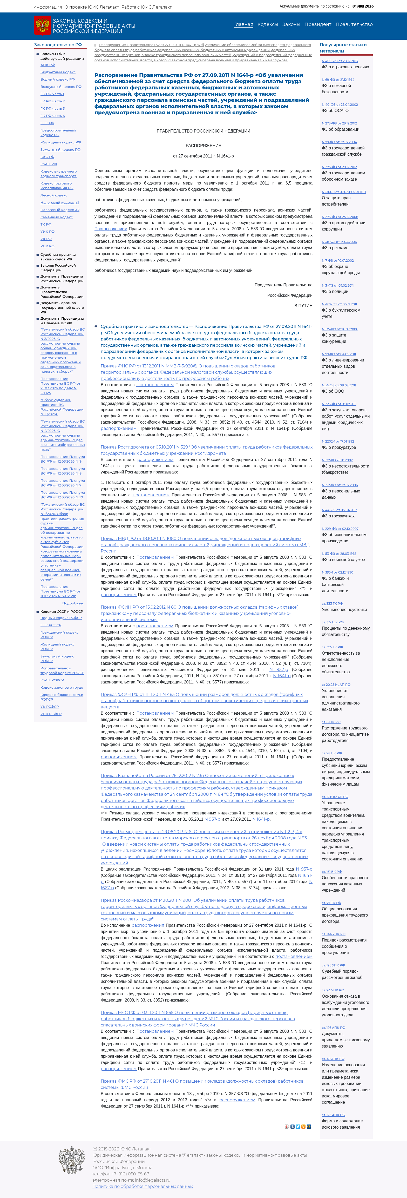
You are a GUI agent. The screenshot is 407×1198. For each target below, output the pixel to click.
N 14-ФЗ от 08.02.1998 (339, 385)
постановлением (151, 494)
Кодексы (267, 24)
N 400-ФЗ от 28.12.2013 (340, 61)
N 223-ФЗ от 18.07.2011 (339, 404)
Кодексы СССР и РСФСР (61, 611)
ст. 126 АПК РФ (333, 1028)
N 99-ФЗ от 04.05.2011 (339, 354)
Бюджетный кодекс (58, 72)
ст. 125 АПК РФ (333, 1115)
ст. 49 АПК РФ (333, 1059)
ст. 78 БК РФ (332, 753)
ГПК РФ (47, 123)
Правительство (354, 24)
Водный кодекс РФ (57, 79)
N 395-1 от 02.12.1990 (337, 572)
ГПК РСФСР (50, 625)
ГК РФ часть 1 (52, 94)
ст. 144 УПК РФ (333, 934)
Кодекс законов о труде (61, 687)
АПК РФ (47, 65)
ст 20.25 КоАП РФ (336, 685)
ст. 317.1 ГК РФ (333, 622)
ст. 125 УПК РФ (333, 965)
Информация (47, 7)
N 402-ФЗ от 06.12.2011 (339, 304)
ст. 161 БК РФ (332, 872)
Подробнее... (73, 603)
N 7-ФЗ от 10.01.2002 (338, 260)
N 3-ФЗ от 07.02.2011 (338, 285)
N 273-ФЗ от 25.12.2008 (340, 217)
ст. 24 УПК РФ (333, 990)
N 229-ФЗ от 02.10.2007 (340, 529)
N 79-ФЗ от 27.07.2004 (339, 142)
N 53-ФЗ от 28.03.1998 (339, 554)
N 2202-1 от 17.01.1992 (338, 441)
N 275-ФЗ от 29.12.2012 (339, 167)
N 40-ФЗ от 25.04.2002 (340, 105)
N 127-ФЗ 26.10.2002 (337, 460)
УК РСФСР (49, 707)
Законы (291, 24)
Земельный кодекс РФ (60, 149)
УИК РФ (47, 231)
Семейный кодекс (56, 217)
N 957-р (278, 669)
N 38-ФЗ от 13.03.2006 (339, 242)
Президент (317, 24)
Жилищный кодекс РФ (60, 142)
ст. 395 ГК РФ (332, 647)
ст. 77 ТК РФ (331, 903)
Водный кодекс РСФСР (61, 618)
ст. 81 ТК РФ (331, 722)
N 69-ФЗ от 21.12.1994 (338, 80)
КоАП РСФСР (52, 680)
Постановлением (110, 229)
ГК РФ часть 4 (52, 116)
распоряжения (148, 925)
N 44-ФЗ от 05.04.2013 (339, 510)
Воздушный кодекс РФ (61, 86)
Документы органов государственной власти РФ (62, 307)
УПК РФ (47, 246)
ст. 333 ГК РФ (332, 603)
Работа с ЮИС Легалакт (146, 7)
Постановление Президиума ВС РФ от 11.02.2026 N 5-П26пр (60, 591)
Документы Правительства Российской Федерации (62, 292)
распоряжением (119, 428)
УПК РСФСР (51, 714)
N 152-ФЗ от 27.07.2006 (340, 485)
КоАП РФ (48, 164)
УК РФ (46, 239)
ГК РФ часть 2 (52, 101)
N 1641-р (282, 675)
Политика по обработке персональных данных (142, 1186)
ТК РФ (45, 224)
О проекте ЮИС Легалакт (92, 7)
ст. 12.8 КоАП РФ (335, 797)
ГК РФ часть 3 (52, 108)
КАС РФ (47, 157)
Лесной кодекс (53, 195)
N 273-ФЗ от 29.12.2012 (339, 123)
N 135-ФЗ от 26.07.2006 (340, 329)
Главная (243, 24)
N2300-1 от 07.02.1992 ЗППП (344, 192)
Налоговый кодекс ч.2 (59, 210)
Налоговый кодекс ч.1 (59, 202)
